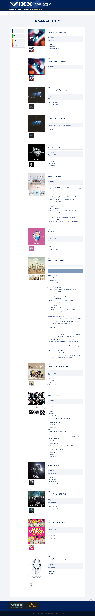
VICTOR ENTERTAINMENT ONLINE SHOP (65, 270)
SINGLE (15, 36)
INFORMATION (13, 9)
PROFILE (21, 9)
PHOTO (35, 9)
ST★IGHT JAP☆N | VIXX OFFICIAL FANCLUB (30, 4)
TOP (11, 13)
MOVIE (40, 9)
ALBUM (15, 40)
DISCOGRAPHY (28, 9)
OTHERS (15, 45)
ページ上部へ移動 (91, 601)
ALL (14, 31)
